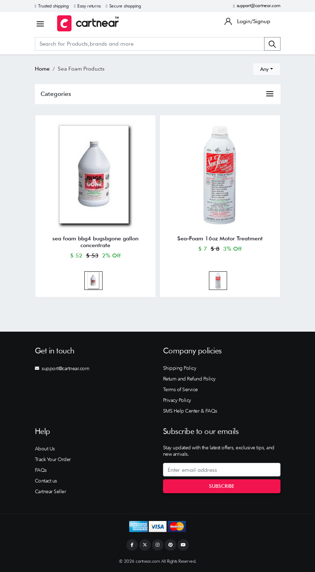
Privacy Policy (177, 400)
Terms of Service (180, 389)
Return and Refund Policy (189, 379)
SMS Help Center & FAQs (190, 411)
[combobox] (266, 69)
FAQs (41, 470)
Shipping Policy (179, 368)
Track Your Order (53, 459)
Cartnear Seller (50, 491)
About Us (45, 448)
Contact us (46, 480)
